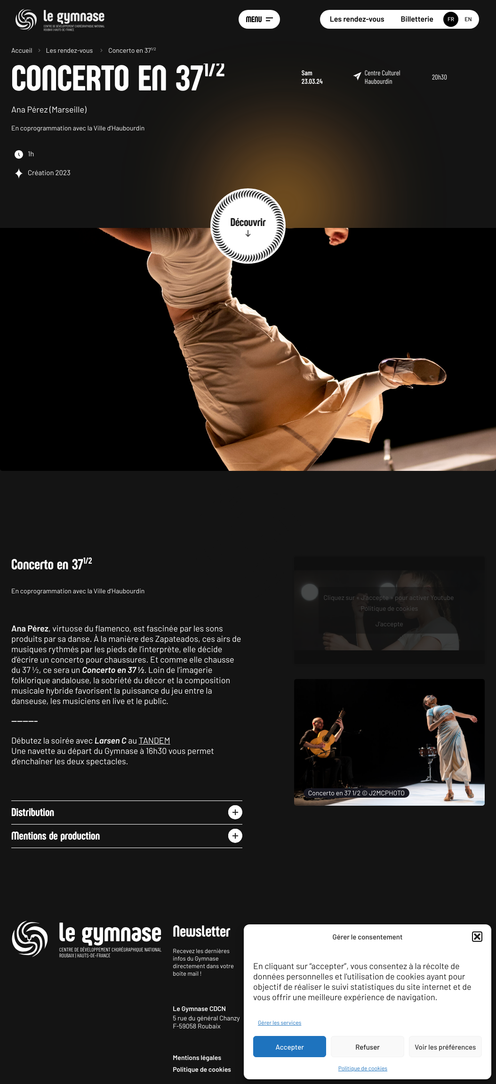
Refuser (367, 1047)
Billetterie (417, 19)
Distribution (32, 812)
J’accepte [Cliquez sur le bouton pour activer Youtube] (389, 624)
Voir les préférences (445, 1047)
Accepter (290, 1047)
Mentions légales (197, 1057)
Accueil (21, 50)
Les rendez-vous (357, 19)
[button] (477, 936)
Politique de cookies (362, 1068)
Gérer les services (279, 1022)
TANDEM (154, 740)
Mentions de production (55, 836)
